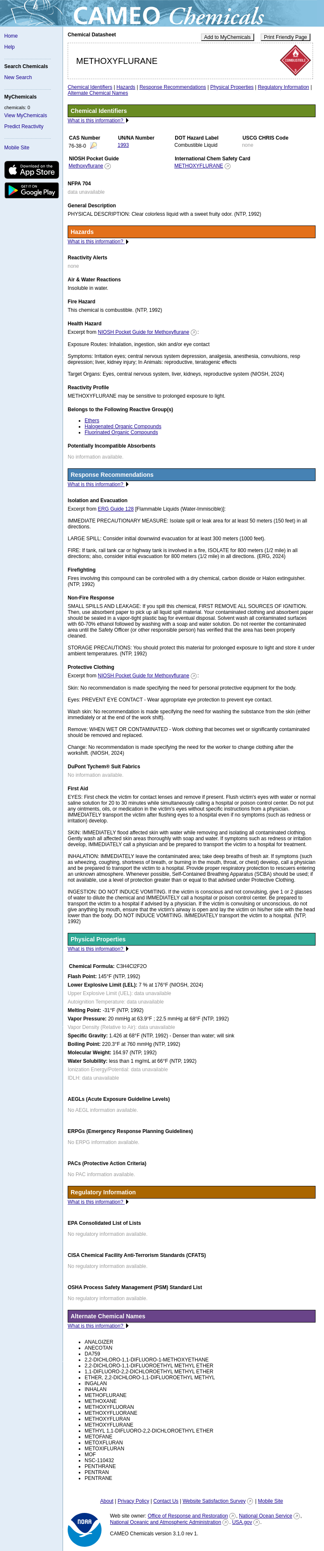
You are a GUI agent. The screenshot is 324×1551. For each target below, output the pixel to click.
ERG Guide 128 (116, 509)
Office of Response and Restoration (188, 1516)
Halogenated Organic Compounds (123, 426)
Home (11, 36)
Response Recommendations (173, 87)
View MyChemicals (25, 115)
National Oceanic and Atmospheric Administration (165, 1522)
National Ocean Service (265, 1516)
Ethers (92, 421)
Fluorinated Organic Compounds (121, 432)
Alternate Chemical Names (98, 93)
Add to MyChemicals (227, 37)
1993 (123, 145)
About (106, 1501)
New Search (18, 77)
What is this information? (96, 121)
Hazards (125, 87)
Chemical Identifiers (90, 87)
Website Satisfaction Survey (214, 1501)
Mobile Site (16, 148)
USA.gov (242, 1522)
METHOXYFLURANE (198, 166)
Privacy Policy (133, 1501)
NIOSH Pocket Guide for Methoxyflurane (143, 332)
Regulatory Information (283, 87)
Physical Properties (232, 87)
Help (9, 47)
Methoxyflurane (86, 166)
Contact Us (165, 1501)
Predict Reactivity (24, 126)
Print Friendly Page (285, 37)
